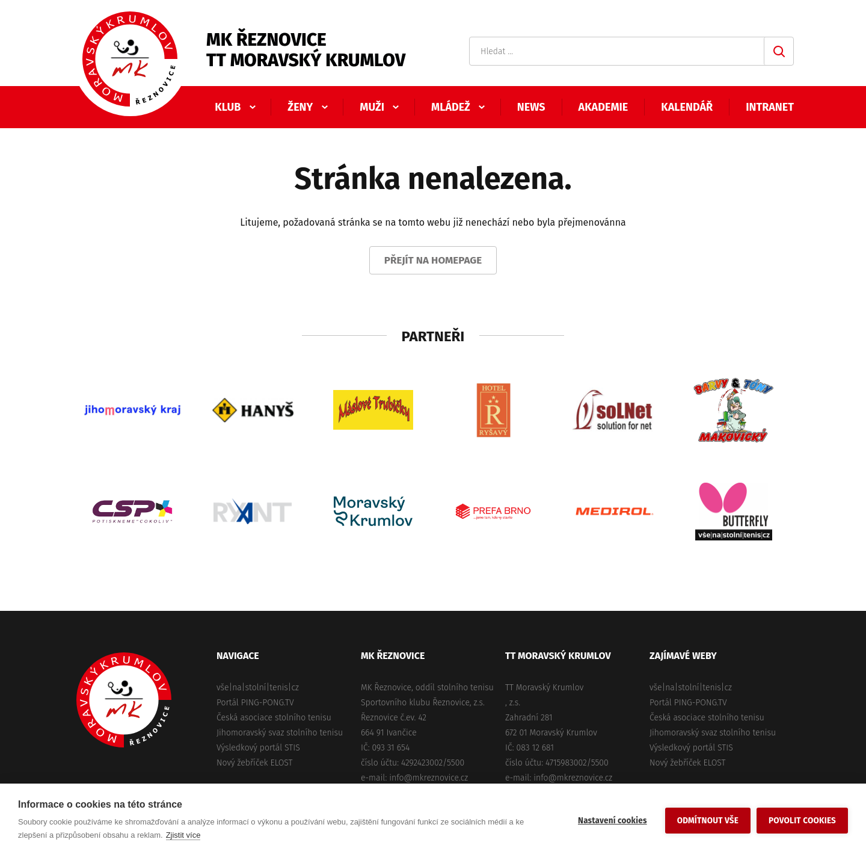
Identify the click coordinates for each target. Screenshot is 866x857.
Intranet (770, 107)
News (531, 107)
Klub (228, 107)
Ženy (300, 107)
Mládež (450, 107)
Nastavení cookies (612, 820)
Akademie (603, 107)
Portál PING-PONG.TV (255, 703)
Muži (372, 107)
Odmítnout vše (708, 820)
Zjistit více (183, 835)
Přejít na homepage (433, 260)
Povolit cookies (802, 820)
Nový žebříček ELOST (254, 763)
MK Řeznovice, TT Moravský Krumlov (124, 700)
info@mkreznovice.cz (428, 778)
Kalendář (687, 107)
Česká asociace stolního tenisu (273, 718)
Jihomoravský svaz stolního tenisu (279, 733)
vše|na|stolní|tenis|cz (257, 687)
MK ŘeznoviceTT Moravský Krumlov (305, 50)
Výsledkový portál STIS (258, 748)
